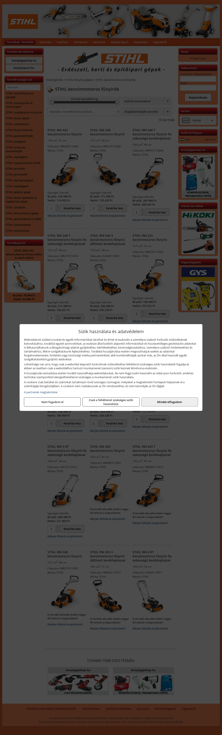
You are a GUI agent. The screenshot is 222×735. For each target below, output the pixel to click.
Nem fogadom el (52, 402)
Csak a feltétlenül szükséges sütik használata (111, 402)
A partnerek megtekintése (40, 392)
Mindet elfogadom (169, 402)
